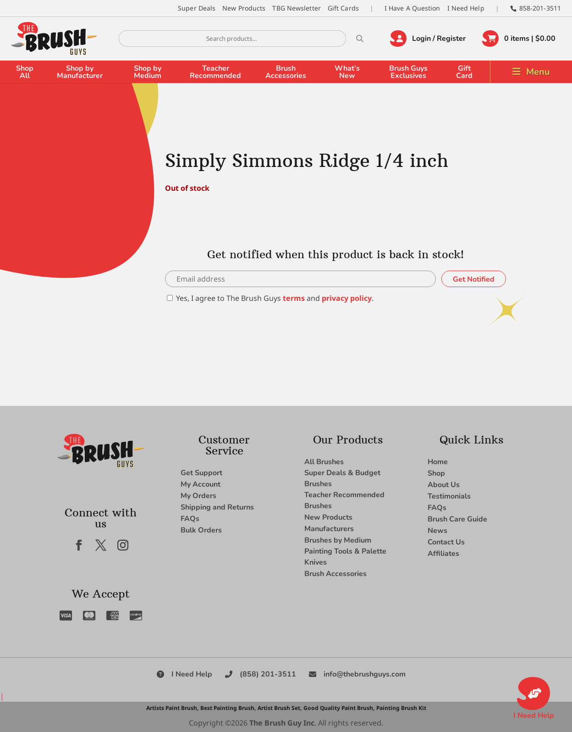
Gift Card (464, 72)
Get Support (201, 473)
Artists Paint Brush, (172, 708)
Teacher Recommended (215, 72)
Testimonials (449, 496)
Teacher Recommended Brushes (344, 500)
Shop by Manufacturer (80, 72)
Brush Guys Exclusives (408, 72)
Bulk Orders (201, 530)
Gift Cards (343, 8)
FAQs (190, 519)
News (437, 531)
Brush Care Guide (457, 519)
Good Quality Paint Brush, (338, 708)
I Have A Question (412, 8)
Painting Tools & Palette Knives (345, 556)
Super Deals (196, 8)
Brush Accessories (285, 72)
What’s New (347, 72)
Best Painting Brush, (228, 708)
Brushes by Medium (337, 540)
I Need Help (465, 8)
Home (438, 462)
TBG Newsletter (296, 8)
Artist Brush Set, (280, 708)
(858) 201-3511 (268, 674)
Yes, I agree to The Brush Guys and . (270, 298)
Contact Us (446, 542)
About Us (444, 485)
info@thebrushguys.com (365, 674)
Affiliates (443, 554)
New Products (243, 8)
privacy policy (347, 298)
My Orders (198, 496)
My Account (200, 484)
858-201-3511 (540, 8)
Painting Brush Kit (401, 708)
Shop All (24, 72)
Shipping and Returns (217, 507)
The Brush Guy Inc (281, 723)
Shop (436, 473)
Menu (538, 72)
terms (294, 298)
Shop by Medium (147, 72)
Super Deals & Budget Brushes (342, 478)
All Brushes (324, 462)
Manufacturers (329, 529)
